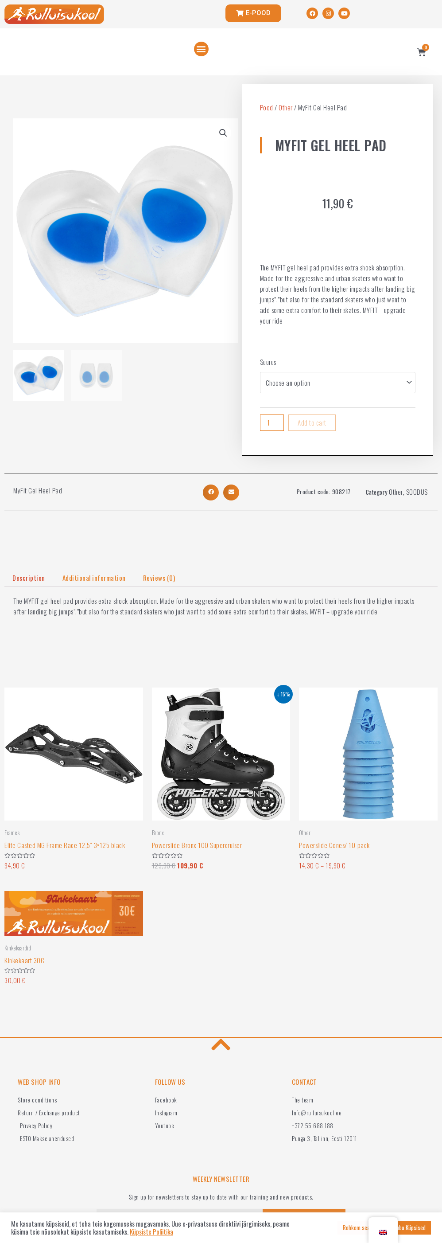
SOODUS (417, 491)
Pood (266, 107)
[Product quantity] (272, 422)
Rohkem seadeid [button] (361, 1227)
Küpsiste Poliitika (151, 1232)
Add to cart (312, 422)
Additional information (94, 577)
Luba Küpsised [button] (410, 1227)
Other (286, 107)
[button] (201, 49)
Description (28, 577)
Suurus (268, 362)
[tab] (28, 577)
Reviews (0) (159, 577)
